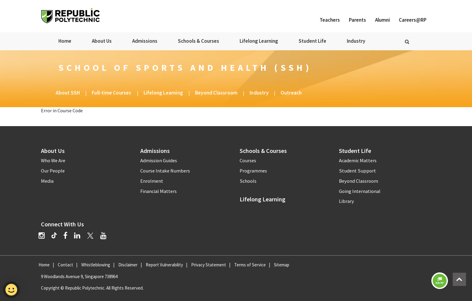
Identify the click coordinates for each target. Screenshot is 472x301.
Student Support (357, 171)
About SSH (68, 92)
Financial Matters (158, 191)
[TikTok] (57, 236)
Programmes (253, 171)
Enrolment (151, 181)
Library (346, 201)
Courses (248, 160)
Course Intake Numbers (165, 171)
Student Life (312, 41)
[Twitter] (90, 235)
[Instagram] (42, 235)
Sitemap (281, 265)
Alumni (382, 20)
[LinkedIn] (77, 235)
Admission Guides (158, 160)
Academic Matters (358, 160)
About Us (102, 41)
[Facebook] (65, 235)
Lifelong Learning (259, 41)
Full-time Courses (111, 92)
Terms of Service (250, 265)
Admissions (144, 41)
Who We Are (53, 160)
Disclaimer (128, 265)
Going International (359, 191)
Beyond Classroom (216, 92)
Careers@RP (413, 20)
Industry (356, 41)
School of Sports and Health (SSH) (185, 67)
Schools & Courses (198, 41)
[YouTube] (103, 235)
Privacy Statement (208, 265)
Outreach (291, 92)
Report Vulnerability (164, 265)
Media (47, 181)
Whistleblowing (95, 265)
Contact (65, 265)
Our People (53, 171)
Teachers (330, 20)
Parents (357, 20)
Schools (248, 181)
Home (64, 41)
